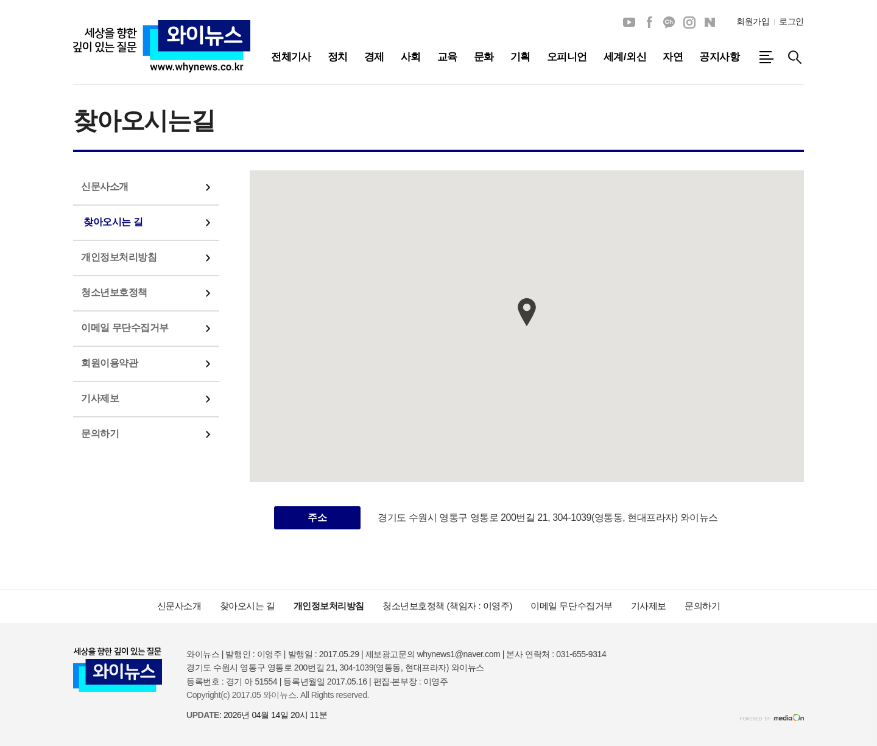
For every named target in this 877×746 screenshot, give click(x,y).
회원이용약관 (109, 363)
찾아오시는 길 (113, 222)
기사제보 (100, 398)
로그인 (791, 21)
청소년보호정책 (114, 292)
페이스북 (649, 22)
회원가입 (752, 21)
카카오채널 (669, 22)
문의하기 (100, 433)
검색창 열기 (795, 57)
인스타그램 (689, 22)
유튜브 (629, 22)
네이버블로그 (709, 22)
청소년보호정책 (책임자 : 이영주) (447, 606)
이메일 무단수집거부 (125, 327)
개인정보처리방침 (119, 257)
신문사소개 (105, 186)
